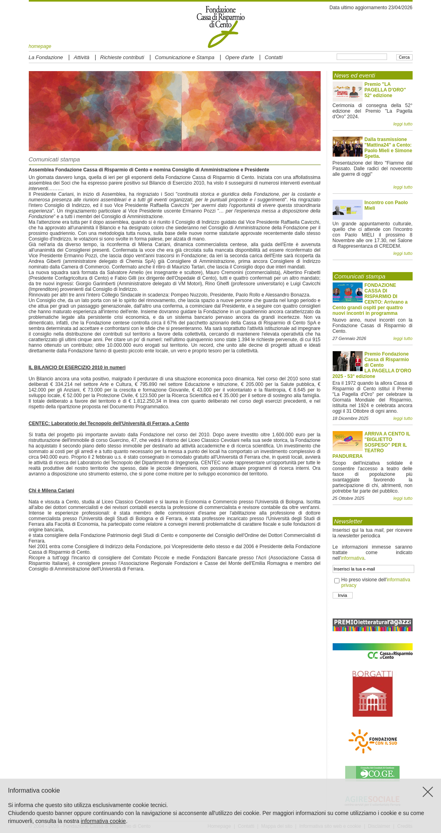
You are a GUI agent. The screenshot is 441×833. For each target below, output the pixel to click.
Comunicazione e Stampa (184, 57)
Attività (82, 57)
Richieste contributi (122, 57)
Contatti (274, 57)
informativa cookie (103, 821)
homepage (40, 46)
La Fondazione (46, 57)
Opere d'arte (239, 57)
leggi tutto (403, 123)
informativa (352, 558)
